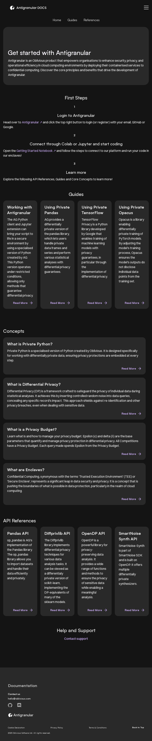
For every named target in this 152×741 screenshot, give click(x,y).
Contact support (76, 639)
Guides (72, 20)
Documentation (22, 686)
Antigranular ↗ (32, 122)
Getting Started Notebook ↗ (36, 151)
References (92, 20)
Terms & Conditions (97, 727)
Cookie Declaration (16, 727)
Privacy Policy (56, 727)
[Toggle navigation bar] (146, 7)
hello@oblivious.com (19, 698)
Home (57, 20)
